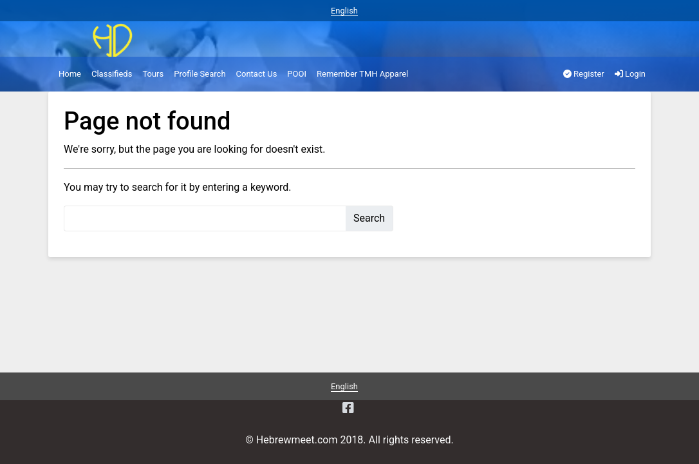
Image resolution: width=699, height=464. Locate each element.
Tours (152, 74)
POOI (296, 74)
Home (70, 74)
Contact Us (256, 74)
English (344, 10)
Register (583, 74)
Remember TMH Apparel (362, 74)
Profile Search (199, 74)
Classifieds (111, 74)
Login (630, 74)
